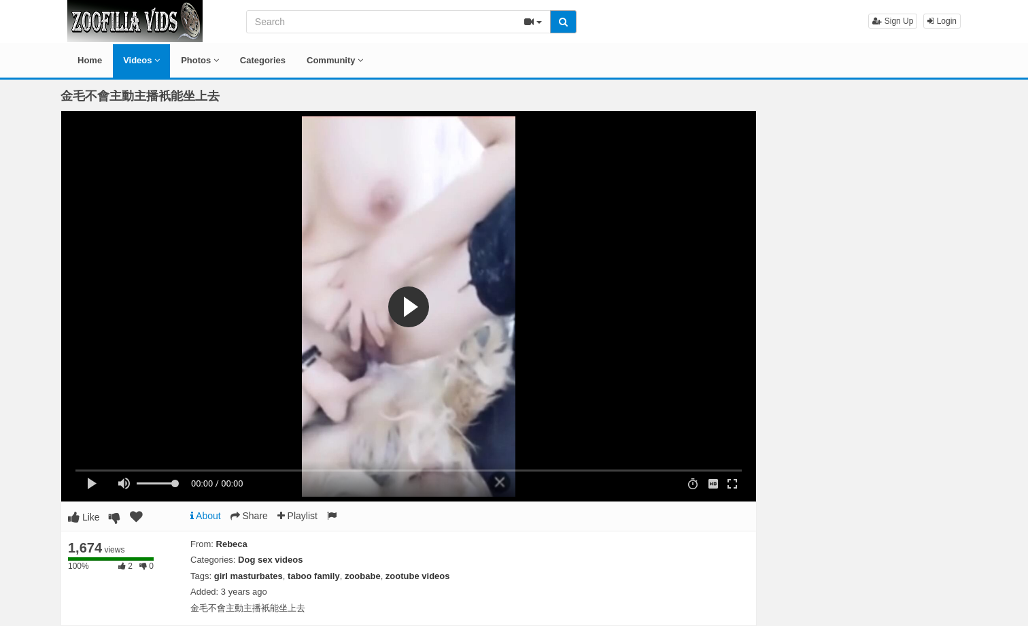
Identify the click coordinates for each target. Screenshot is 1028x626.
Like (84, 517)
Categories (263, 60)
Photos (200, 60)
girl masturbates (248, 576)
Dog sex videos (270, 560)
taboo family (314, 576)
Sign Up (892, 21)
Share (249, 515)
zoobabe (363, 576)
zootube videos (418, 576)
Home (90, 60)
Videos (141, 60)
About (205, 515)
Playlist (297, 515)
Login (942, 21)
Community (335, 60)
